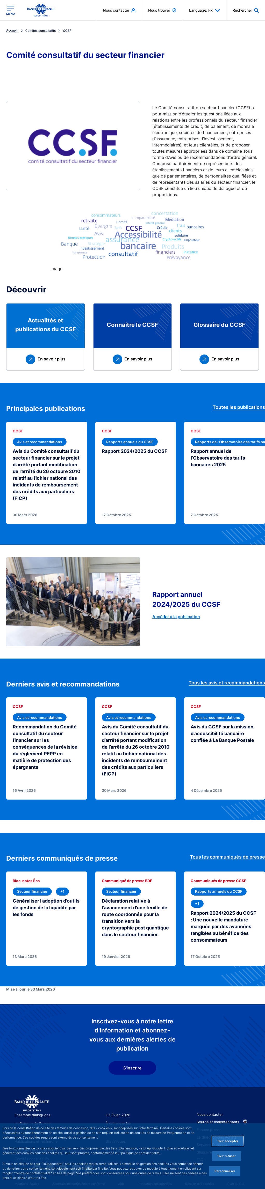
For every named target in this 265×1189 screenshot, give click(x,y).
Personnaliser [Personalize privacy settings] (224, 1171)
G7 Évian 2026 (118, 1115)
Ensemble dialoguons (32, 1115)
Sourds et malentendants (218, 1122)
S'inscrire (132, 1067)
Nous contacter (210, 1114)
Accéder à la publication (176, 616)
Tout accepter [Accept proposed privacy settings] (227, 1141)
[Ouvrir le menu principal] (10, 10)
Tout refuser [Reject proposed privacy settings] (226, 1156)
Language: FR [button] (204, 10)
